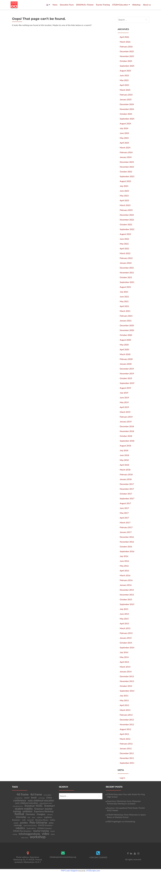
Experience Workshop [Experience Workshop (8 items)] (43, 811)
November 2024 (127, 109)
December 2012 (127, 719)
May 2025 (124, 80)
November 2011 (127, 758)
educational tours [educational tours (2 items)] (18, 806)
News (55, 4)
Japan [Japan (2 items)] (33, 817)
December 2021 (127, 268)
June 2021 (124, 296)
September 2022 (127, 229)
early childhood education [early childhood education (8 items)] (26, 803)
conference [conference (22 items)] (19, 800)
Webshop (136, 4)
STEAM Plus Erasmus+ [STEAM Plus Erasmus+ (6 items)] (22, 831)
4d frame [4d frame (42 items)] (23, 794)
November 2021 (127, 272)
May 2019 (124, 402)
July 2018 (124, 450)
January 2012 (126, 748)
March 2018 (125, 469)
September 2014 (127, 647)
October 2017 (126, 493)
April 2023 (124, 200)
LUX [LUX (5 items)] (24, 820)
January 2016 (126, 585)
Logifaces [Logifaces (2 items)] (39, 817)
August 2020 (125, 340)
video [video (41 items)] (45, 833)
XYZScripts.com (93, 870)
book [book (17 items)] (34, 797)
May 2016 (124, 566)
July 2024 (124, 128)
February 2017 (126, 527)
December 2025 (127, 51)
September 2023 (127, 176)
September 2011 (127, 763)
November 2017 (127, 489)
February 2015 (126, 633)
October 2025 (126, 61)
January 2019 (126, 421)
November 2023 (127, 167)
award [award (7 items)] (26, 797)
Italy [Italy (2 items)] (29, 817)
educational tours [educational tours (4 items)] (46, 803)
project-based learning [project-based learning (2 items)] (30, 825)
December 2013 (127, 676)
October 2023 (126, 171)
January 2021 (126, 320)
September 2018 (127, 441)
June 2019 (124, 397)
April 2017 (124, 517)
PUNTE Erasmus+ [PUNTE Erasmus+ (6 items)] (45, 825)
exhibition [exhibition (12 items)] (27, 811)
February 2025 (126, 94)
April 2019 (124, 407)
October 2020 (126, 335)
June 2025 (124, 75)
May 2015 (124, 618)
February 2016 (126, 580)
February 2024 (126, 152)
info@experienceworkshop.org (63, 857)
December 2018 (127, 426)
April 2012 (124, 734)
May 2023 (124, 195)
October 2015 (126, 599)
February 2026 (126, 46)
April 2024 (124, 143)
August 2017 (125, 503)
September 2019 (127, 383)
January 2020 (126, 364)
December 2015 (127, 590)
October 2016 (126, 546)
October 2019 (126, 378)
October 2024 (126, 114)
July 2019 (124, 393)
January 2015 (126, 638)
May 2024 (124, 138)
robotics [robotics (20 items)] (20, 827)
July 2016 (124, 556)
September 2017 (127, 498)
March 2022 (125, 253)
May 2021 (124, 301)
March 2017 (125, 522)
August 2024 (125, 123)
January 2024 (126, 157)
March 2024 (125, 147)
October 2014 (126, 642)
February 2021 (126, 316)
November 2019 (127, 373)
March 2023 (125, 205)
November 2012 (127, 724)
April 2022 (124, 248)
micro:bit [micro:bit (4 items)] (30, 820)
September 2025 (127, 66)
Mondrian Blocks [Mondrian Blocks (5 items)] (41, 820)
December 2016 (127, 537)
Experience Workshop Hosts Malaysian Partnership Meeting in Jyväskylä (124, 802)
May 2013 (124, 700)
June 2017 (124, 508)
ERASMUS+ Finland (84, 4)
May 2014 (124, 657)
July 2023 (124, 186)
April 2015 (124, 623)
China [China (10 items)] (49, 797)
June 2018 (124, 455)
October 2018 (126, 436)
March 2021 (125, 311)
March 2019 (125, 412)
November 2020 (127, 330)
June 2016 (124, 561)
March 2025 (125, 90)
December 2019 (127, 368)
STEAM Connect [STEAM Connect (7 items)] (44, 828)
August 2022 (125, 234)
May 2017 (124, 513)
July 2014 (124, 652)
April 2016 (124, 570)
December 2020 (127, 325)
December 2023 (127, 162)
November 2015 (127, 594)
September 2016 (127, 551)
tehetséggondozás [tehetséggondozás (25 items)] (29, 833)
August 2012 (125, 729)
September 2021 (127, 282)
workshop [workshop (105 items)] (38, 837)
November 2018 (127, 431)
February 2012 (126, 743)
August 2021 (125, 287)
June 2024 (124, 133)
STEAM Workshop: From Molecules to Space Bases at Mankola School (126, 815)
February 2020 (126, 359)
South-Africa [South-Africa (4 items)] (31, 828)
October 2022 (126, 224)
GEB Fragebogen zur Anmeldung (121, 821)
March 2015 (125, 628)
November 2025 (127, 56)
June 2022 (124, 239)
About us (147, 4)
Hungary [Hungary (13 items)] (41, 814)
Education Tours (67, 4)
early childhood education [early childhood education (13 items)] (41, 800)
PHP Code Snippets (69, 870)
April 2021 (124, 306)
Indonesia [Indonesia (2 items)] (50, 814)
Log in (122, 778)
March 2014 (125, 667)
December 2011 (127, 753)
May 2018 (124, 460)
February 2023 (126, 210)
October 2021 (126, 277)
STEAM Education (120, 4)
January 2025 (126, 99)
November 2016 (127, 542)
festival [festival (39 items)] (19, 814)
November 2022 (127, 219)
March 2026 (125, 42)
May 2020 (124, 344)
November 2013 (127, 681)
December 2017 (127, 484)
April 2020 (124, 349)
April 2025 (124, 85)
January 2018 (126, 479)
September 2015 (127, 604)
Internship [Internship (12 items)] (21, 817)
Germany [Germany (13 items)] (30, 814)
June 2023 (124, 191)
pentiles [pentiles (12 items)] (24, 822)
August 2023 (125, 181)
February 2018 (126, 474)
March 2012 (125, 739)
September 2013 (127, 691)
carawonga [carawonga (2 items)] (41, 798)
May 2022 (124, 243)
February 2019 (126, 417)
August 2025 (125, 70)
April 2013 (124, 705)
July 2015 (124, 609)
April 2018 (124, 465)
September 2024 (127, 118)
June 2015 (124, 614)
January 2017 (126, 532)
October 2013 (126, 686)
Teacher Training (103, 4)
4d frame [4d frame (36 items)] (36, 794)
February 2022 (126, 258)
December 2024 (127, 104)
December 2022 (127, 215)
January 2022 (126, 263)
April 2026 (124, 37)
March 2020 (125, 354)
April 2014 (124, 662)
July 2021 (124, 292)
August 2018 (125, 445)
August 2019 (125, 388)
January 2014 (126, 671)
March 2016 (125, 575)
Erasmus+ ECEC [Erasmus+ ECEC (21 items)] (34, 805)
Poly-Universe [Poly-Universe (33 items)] (38, 822)
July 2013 (124, 695)
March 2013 (125, 710)
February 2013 (126, 715)
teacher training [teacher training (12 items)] (41, 830)
